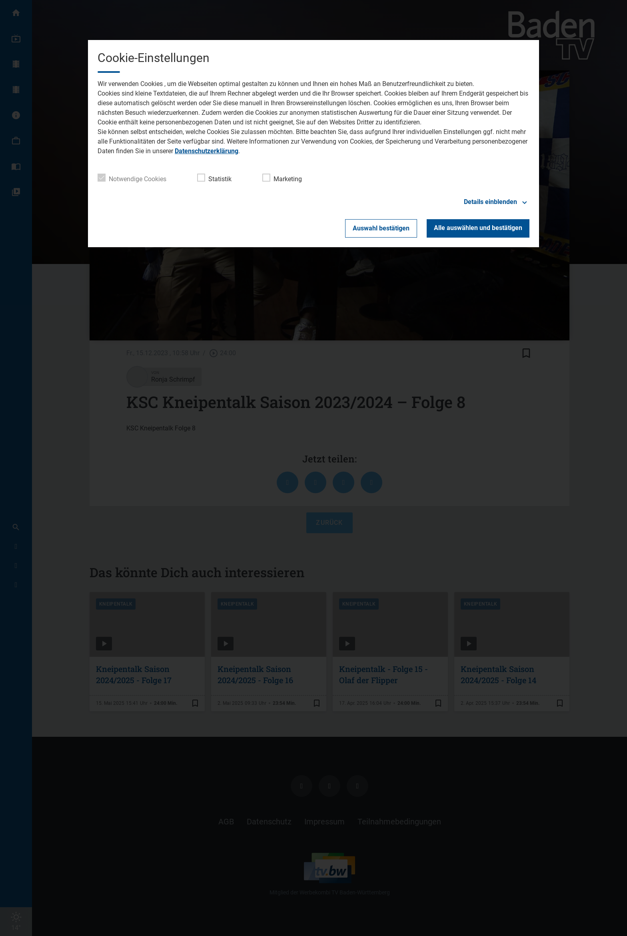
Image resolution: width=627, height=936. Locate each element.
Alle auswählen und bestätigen (478, 228)
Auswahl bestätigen (381, 228)
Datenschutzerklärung (206, 151)
